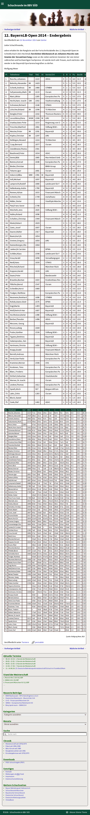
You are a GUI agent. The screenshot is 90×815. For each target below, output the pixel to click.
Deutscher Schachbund (15, 795)
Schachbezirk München (15, 790)
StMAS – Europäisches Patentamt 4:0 (19, 703)
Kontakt (9, 772)
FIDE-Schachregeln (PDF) (15, 762)
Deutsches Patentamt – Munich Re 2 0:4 (20, 698)
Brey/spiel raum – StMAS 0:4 (16, 705)
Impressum (10, 776)
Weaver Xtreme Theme (78, 812)
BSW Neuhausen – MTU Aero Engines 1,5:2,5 (22, 696)
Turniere (25, 642)
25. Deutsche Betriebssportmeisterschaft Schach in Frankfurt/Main (40, 668)
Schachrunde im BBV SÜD (23, 5)
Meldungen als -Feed (15, 774)
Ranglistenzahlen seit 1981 (16, 751)
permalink (39, 642)
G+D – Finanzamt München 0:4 (17, 700)
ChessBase (10, 800)
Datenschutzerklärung (14, 779)
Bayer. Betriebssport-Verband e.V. (18, 788)
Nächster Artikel (78, 29)
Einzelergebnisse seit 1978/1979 (17, 753)
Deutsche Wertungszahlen (16, 797)
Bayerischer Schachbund (15, 793)
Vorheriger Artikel (11, 29)
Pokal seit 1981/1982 (13, 746)
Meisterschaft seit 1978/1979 (16, 744)
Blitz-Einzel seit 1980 (13, 748)
